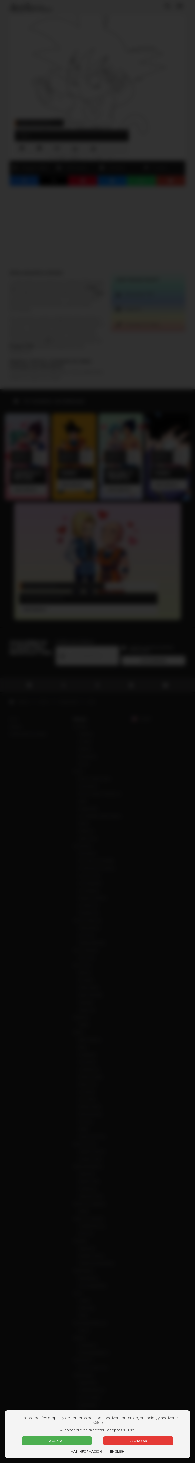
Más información (87, 1451)
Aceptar (57, 1441)
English (117, 1451)
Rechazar (138, 1441)
